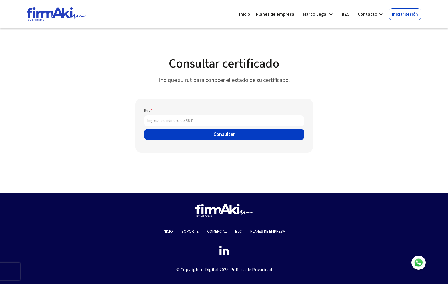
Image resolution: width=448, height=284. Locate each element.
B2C (345, 14)
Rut (148, 110)
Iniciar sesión (405, 14)
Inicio (244, 14)
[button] (318, 14)
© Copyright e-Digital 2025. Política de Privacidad (224, 270)
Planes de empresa (275, 14)
